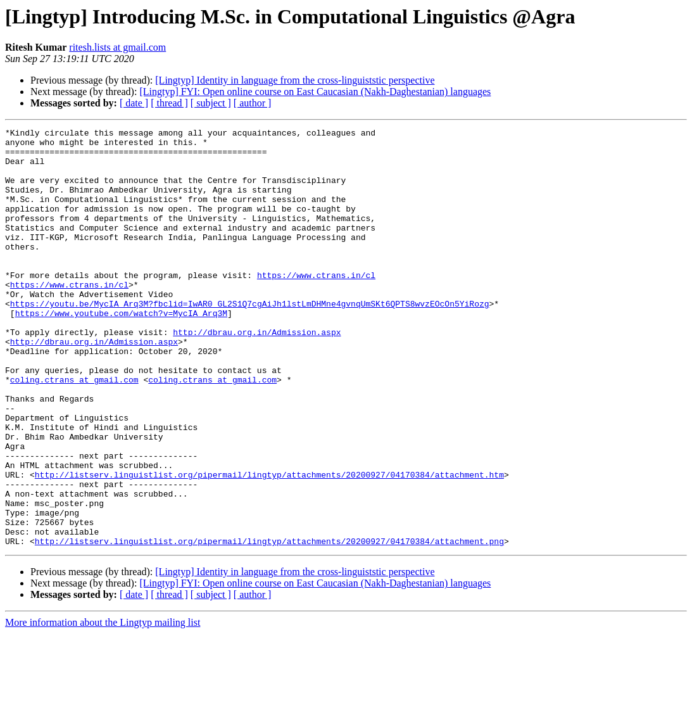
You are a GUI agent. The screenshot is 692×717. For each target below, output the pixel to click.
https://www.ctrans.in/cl (316, 305)
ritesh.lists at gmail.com (117, 47)
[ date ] (134, 103)
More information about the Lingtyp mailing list (102, 706)
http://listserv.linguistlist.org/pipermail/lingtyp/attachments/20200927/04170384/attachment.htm (269, 544)
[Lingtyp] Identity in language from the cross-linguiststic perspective (294, 80)
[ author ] (253, 103)
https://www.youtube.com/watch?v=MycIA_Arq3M (121, 351)
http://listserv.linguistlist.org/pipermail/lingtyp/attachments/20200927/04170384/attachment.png (269, 624)
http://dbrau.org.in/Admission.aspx (257, 373)
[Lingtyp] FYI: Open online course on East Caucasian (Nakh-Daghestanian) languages (315, 91)
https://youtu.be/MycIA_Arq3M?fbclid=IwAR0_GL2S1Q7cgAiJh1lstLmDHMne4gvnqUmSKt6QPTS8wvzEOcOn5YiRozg (249, 339)
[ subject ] (211, 103)
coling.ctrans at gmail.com (74, 430)
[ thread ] (169, 103)
